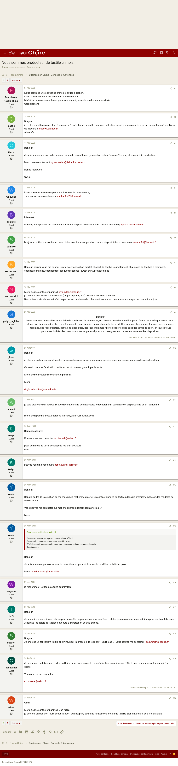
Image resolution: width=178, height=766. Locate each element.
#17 (174, 607)
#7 (175, 263)
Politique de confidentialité (141, 754)
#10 (174, 348)
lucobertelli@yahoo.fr (64, 438)
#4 (175, 188)
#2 (175, 117)
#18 (174, 634)
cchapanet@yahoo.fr (35, 681)
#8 (175, 287)
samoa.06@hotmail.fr (145, 242)
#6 (175, 238)
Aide (157, 754)
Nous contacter (102, 754)
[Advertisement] (89, 24)
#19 (174, 659)
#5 (175, 213)
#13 (174, 460)
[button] (5, 53)
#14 (174, 485)
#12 (174, 427)
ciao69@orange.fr (48, 128)
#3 (175, 143)
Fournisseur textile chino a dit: (40, 532)
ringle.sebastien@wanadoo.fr (40, 389)
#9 (175, 312)
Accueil (164, 754)
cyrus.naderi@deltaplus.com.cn (68, 162)
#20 (174, 698)
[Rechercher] (173, 53)
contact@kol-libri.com (66, 464)
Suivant (15, 80)
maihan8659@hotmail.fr (70, 196)
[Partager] (171, 88)
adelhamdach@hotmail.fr (45, 571)
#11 (174, 400)
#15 (174, 526)
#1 (175, 88)
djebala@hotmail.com (132, 224)
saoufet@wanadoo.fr (157, 641)
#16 (174, 582)
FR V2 (5, 754)
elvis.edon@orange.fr (69, 292)
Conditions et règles (119, 754)
